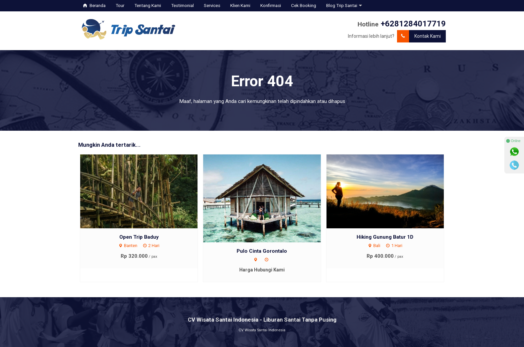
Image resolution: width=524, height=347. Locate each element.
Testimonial (182, 5)
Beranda (94, 5)
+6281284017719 (413, 23)
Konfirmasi (270, 5)
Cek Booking (303, 5)
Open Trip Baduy (139, 237)
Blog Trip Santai (341, 5)
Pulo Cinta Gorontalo (262, 251)
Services (212, 5)
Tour (120, 5)
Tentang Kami (147, 5)
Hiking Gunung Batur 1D (385, 237)
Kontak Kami (419, 36)
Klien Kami (240, 5)
